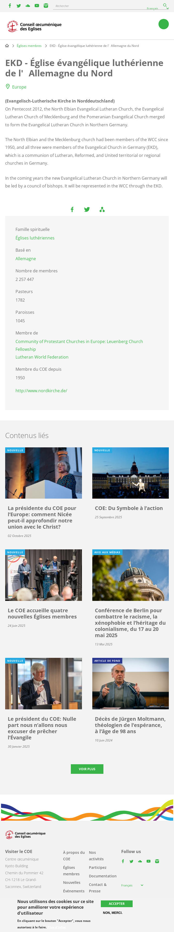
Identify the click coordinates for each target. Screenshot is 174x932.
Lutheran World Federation (42, 357)
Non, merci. (112, 913)
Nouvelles (71, 882)
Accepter (117, 903)
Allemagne (26, 258)
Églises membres (29, 45)
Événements (74, 891)
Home (7, 45)
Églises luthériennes (35, 238)
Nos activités (96, 855)
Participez (98, 867)
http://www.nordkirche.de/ (41, 391)
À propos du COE (74, 855)
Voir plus (87, 769)
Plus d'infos (57, 927)
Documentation (103, 875)
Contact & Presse (98, 887)
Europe (19, 87)
